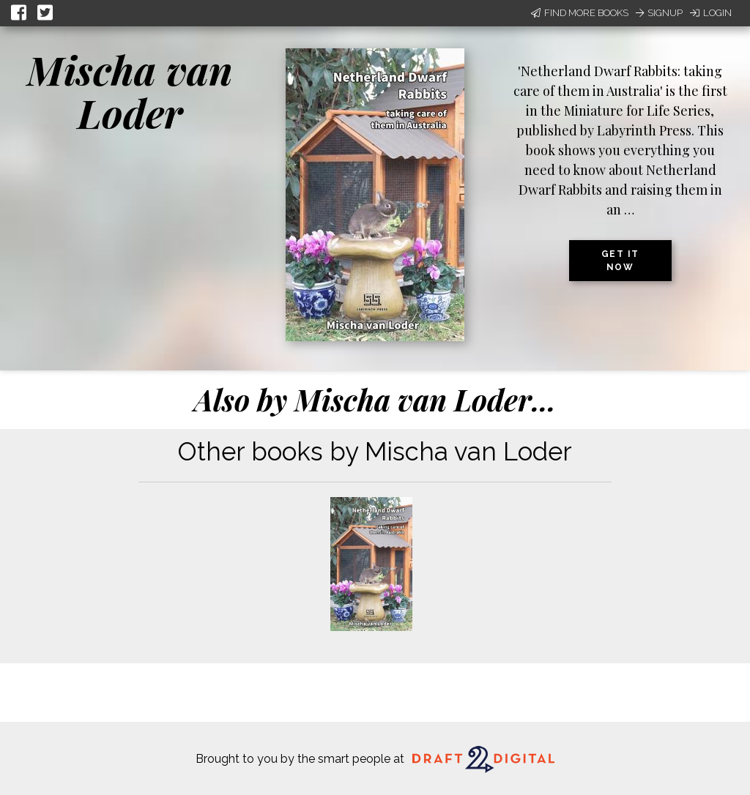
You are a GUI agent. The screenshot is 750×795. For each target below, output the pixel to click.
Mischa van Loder (130, 91)
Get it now (620, 260)
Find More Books (579, 12)
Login (711, 12)
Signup (659, 12)
